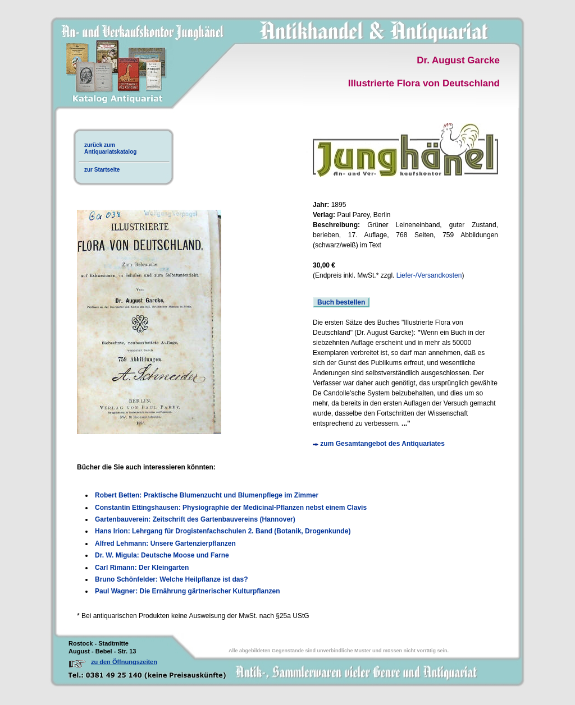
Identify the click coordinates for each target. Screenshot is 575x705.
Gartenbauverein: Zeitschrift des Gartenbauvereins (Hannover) (195, 519)
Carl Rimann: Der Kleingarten (142, 568)
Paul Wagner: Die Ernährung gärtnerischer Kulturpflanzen (187, 591)
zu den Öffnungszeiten (124, 661)
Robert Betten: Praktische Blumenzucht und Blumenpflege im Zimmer (206, 495)
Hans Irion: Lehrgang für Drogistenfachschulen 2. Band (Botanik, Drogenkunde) (222, 531)
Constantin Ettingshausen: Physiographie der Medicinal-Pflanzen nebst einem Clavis (231, 508)
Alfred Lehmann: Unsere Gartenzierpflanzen (165, 543)
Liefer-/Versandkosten (429, 275)
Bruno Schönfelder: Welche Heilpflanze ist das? (171, 579)
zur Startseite (102, 170)
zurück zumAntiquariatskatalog (110, 148)
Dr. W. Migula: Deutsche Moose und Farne (162, 555)
